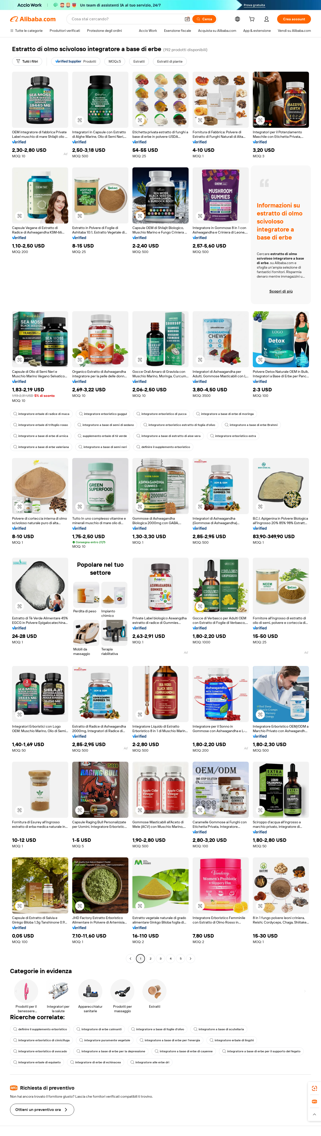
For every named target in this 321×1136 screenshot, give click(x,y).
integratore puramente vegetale (104, 1040)
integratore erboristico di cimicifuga (41, 1040)
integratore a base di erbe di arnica (40, 436)
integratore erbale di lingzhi (232, 1040)
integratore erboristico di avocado (40, 1051)
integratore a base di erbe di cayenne (184, 1051)
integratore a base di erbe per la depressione (110, 1051)
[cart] (253, 20)
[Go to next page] (190, 958)
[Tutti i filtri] (27, 61)
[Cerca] (204, 19)
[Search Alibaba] (126, 19)
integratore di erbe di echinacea (95, 1062)
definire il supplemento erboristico (163, 447)
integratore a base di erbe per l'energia (170, 1040)
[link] (314, 1088)
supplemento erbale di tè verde (102, 436)
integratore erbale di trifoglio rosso (40, 425)
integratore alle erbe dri (149, 1062)
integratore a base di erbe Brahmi (251, 425)
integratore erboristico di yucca (161, 414)
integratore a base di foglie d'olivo (157, 1029)
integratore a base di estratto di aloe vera (168, 436)
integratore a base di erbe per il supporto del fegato (261, 1051)
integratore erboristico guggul (103, 414)
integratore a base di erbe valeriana (41, 447)
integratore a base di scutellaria (219, 1029)
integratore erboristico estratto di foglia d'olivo (179, 425)
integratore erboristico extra (233, 436)
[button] (187, 19)
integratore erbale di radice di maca (41, 414)
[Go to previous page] (130, 958)
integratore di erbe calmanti (99, 1029)
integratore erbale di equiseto (37, 1062)
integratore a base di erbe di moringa (225, 414)
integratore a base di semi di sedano (105, 425)
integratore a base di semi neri (102, 447)
